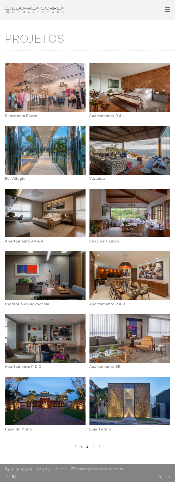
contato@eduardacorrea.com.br (97, 468)
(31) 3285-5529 (18, 468)
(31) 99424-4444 (51, 468)
